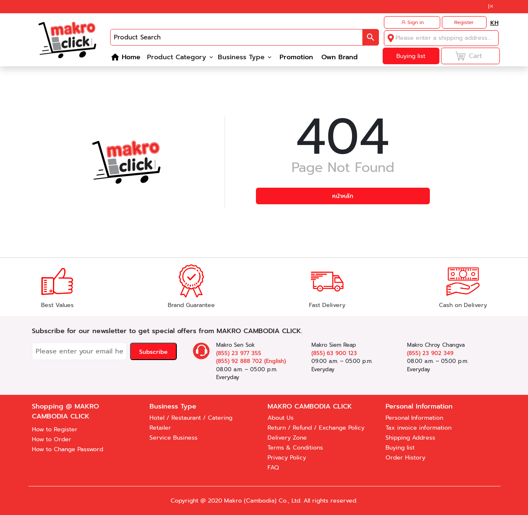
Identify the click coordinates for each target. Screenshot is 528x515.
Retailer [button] (160, 427)
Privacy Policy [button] (287, 457)
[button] (491, 7)
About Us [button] (281, 417)
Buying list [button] (400, 447)
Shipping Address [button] (410, 437)
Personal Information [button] (414, 417)
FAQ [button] (273, 467)
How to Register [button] (54, 429)
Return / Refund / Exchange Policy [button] (316, 427)
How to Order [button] (51, 439)
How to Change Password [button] (67, 449)
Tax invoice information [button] (418, 427)
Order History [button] (405, 457)
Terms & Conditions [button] (295, 447)
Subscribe (153, 352)
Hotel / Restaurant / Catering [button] (190, 417)
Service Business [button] (173, 437)
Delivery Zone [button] (287, 437)
